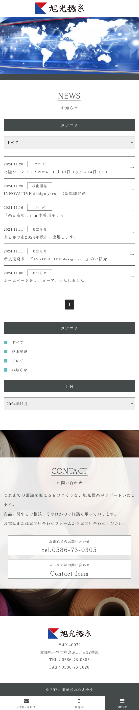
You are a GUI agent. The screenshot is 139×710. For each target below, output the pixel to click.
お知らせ (19, 370)
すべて (17, 342)
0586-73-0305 (76, 659)
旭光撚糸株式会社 (77, 689)
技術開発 (19, 351)
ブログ (17, 361)
